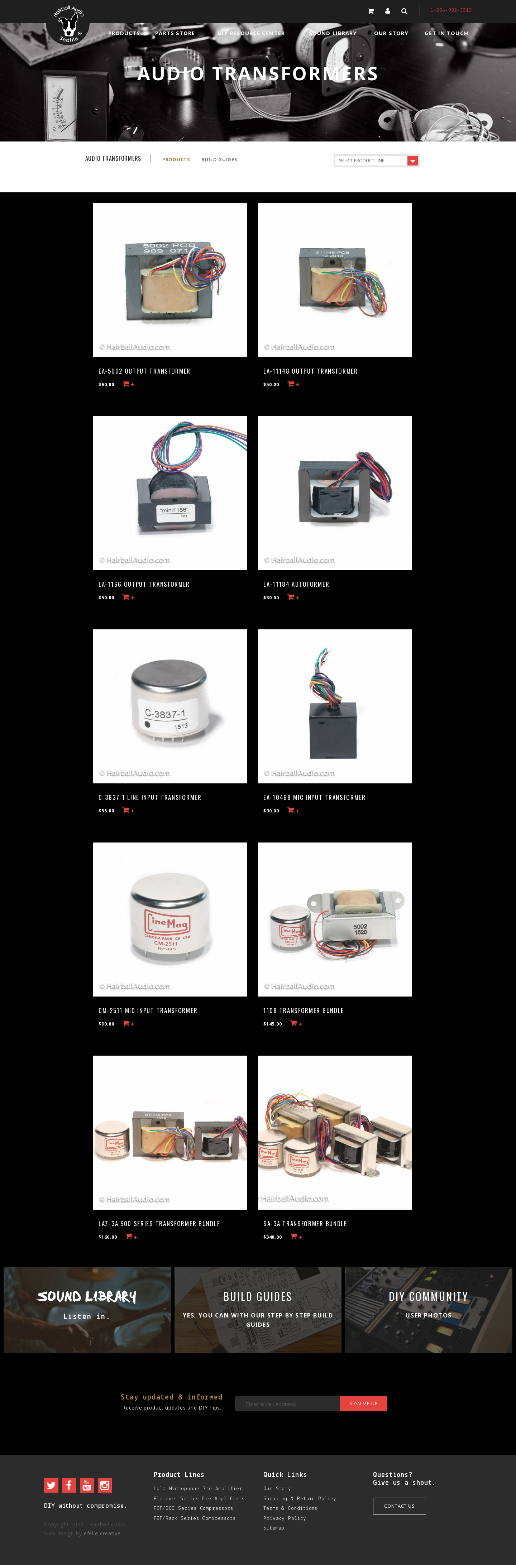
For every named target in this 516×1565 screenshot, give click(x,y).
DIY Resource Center (251, 33)
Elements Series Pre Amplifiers (199, 1499)
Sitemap (274, 1528)
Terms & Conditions (290, 1508)
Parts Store (175, 33)
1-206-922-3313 (451, 10)
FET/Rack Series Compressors (195, 1518)
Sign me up (362, 1404)
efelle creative (102, 1533)
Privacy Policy (284, 1518)
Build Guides (219, 159)
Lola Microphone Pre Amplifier (198, 1489)
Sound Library (333, 33)
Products (124, 33)
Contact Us (399, 1506)
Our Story (391, 33)
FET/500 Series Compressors (193, 1508)
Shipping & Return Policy (299, 1499)
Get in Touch (446, 33)
